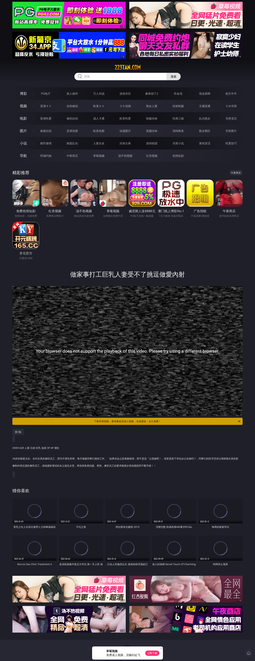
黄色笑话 (204, 143)
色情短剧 (178, 156)
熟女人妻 (151, 106)
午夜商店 (72, 156)
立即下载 (152, 653)
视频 (23, 106)
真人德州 (72, 94)
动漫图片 (125, 131)
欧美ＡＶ (98, 106)
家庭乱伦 (72, 143)
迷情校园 (151, 143)
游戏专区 (125, 94)
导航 (23, 155)
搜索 (173, 76)
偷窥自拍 (46, 131)
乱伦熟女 (204, 118)
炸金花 (178, 94)
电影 (23, 118)
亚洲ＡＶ (46, 106)
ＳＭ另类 (231, 106)
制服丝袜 (151, 118)
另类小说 (178, 143)
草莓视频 (98, 156)
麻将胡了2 (151, 94)
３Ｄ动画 (125, 106)
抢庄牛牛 (231, 94)
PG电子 (45, 94)
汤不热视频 (125, 156)
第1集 (18, 432)
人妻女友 (98, 143)
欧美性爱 (125, 118)
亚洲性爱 (46, 118)
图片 (23, 130)
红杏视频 (151, 156)
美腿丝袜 (151, 131)
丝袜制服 (178, 106)
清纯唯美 (178, 131)
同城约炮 (46, 156)
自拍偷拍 (72, 106)
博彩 (23, 93)
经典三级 (178, 118)
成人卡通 (98, 118)
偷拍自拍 (72, 118)
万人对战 (98, 94)
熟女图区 (204, 131)
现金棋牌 (204, 94)
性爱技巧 (231, 143)
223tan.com (128, 67)
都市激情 (46, 143)
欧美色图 (98, 131)
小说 (23, 143)
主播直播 (204, 106)
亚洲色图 (72, 131)
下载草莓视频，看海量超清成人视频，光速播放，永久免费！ (167, 421)
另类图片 (231, 131)
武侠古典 (125, 143)
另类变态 (231, 118)
